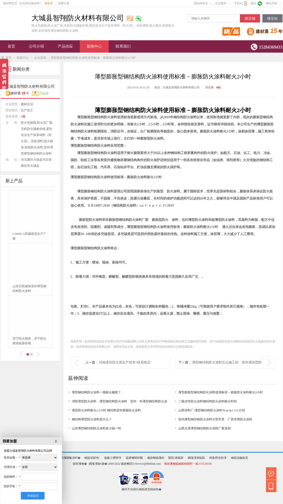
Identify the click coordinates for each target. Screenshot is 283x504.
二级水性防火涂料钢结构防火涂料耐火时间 (207, 401)
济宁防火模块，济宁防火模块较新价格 (29, 341)
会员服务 (220, 3)
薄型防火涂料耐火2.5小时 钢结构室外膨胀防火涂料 (106, 410)
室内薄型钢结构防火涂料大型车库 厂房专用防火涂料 (216, 419)
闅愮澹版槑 (175, 457)
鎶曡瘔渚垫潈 (217, 457)
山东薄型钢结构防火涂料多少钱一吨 (96, 428)
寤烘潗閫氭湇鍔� (69, 457)
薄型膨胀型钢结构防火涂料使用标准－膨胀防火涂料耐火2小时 (220, 392)
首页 (11, 46)
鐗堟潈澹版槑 (196, 457)
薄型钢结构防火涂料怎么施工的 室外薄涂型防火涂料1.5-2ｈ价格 (227, 368)
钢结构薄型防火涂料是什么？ (92, 419)
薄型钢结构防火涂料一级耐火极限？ (96, 392)
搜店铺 (250, 18)
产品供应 (65, 46)
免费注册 (63, 3)
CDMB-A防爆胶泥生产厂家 (29, 236)
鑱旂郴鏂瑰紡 (155, 457)
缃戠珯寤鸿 (91, 457)
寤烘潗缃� (80, 463)
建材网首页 (10, 3)
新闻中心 (94, 46)
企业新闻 (40, 57)
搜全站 (272, 18)
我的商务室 (201, 3)
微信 (253, 3)
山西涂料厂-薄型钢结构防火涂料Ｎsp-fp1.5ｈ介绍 (211, 410)
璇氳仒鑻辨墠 (112, 457)
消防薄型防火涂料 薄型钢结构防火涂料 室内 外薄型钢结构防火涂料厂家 (119, 402)
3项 (23, 116)
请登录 (48, 3)
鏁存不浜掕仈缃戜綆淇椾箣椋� (142, 489)
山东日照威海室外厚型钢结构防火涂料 (29, 288)
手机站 (238, 3)
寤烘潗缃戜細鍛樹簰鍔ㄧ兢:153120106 (188, 463)
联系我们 (123, 46)
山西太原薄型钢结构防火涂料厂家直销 (204, 428)
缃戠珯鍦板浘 (239, 457)
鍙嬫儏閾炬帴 (134, 457)
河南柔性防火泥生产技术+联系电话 (125, 362)
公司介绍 (36, 46)
